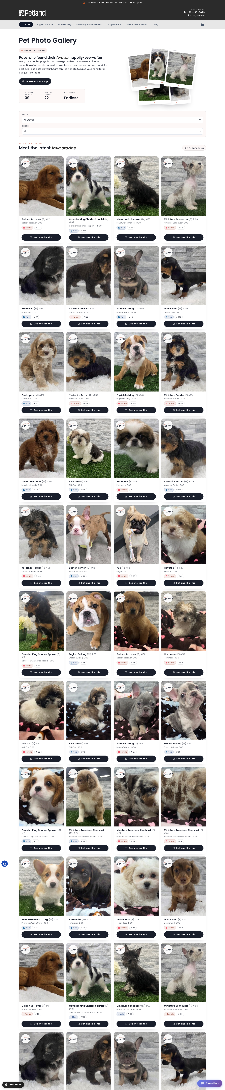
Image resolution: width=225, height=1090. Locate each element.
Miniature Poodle (178, 395)
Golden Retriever (36, 219)
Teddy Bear (128, 919)
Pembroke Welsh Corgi (40, 919)
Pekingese (127, 481)
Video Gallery (64, 24)
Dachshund (176, 308)
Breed (25, 114)
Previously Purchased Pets (89, 24)
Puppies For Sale (45, 24)
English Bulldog (130, 395)
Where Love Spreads (136, 24)
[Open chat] (209, 1083)
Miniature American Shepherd (86, 831)
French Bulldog (130, 308)
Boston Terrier (82, 568)
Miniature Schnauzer (133, 219)
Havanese (32, 308)
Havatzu (173, 568)
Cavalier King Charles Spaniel (88, 221)
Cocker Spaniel (82, 308)
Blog (156, 24)
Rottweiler (80, 919)
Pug (123, 568)
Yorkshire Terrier (83, 395)
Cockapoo (33, 395)
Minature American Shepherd (136, 831)
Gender (26, 126)
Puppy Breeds (114, 24)
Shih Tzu (78, 481)
